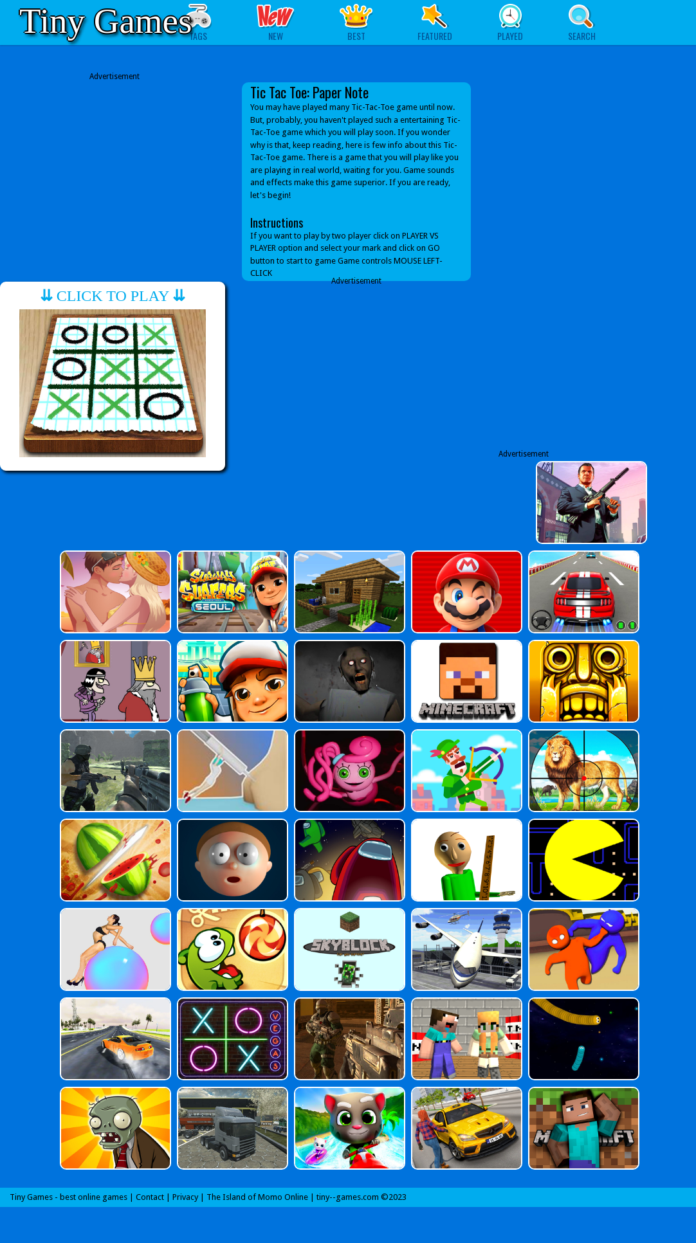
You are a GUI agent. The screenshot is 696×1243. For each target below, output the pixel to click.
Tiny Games (105, 21)
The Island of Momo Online (257, 1197)
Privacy (185, 1197)
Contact (150, 1197)
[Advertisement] (114, 172)
